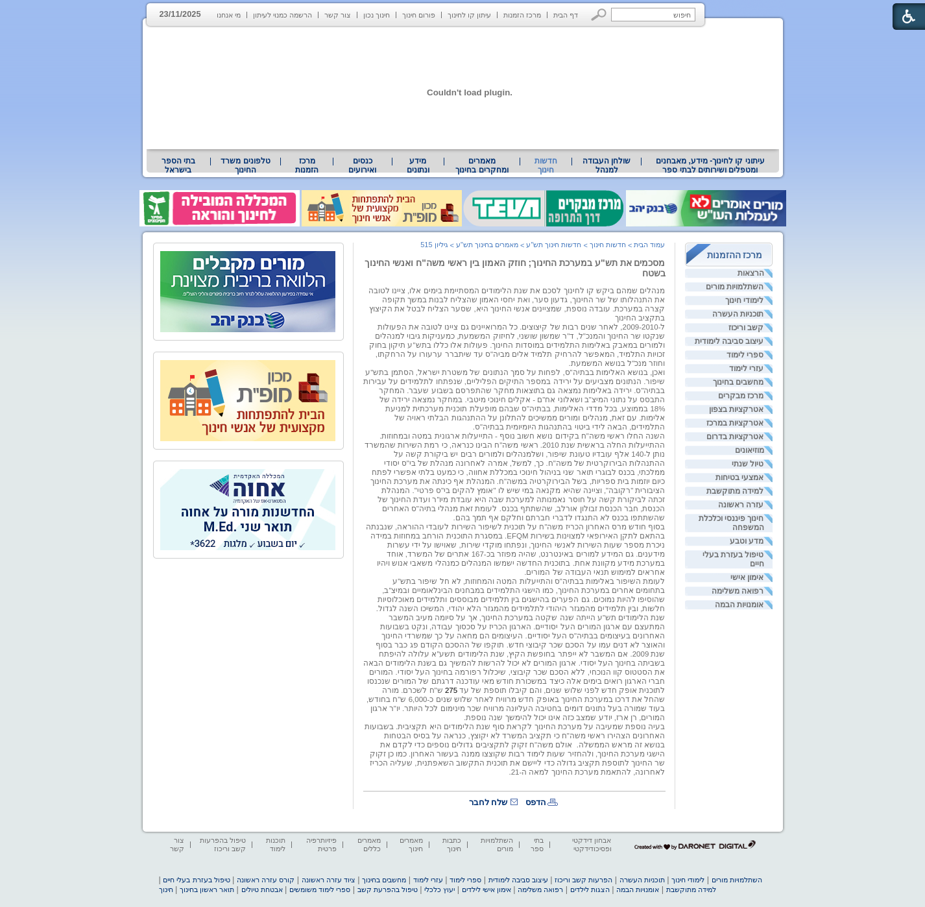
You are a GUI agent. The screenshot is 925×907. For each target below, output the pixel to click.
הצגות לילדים (590, 889)
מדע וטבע (746, 541)
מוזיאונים (749, 450)
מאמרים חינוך (411, 844)
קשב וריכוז (745, 327)
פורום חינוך (418, 15)
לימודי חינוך (744, 300)
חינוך (166, 889)
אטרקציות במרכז (734, 423)
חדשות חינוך (546, 165)
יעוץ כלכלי (439, 889)
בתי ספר (537, 844)
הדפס (535, 802)
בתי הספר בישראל (178, 165)
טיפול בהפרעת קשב (387, 889)
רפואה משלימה (737, 591)
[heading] (664, 780)
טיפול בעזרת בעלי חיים (733, 559)
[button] (599, 14)
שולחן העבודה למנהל (607, 165)
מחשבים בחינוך (738, 382)
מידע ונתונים (418, 165)
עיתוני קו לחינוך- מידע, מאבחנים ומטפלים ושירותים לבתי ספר (710, 165)
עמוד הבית (649, 244)
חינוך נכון (376, 15)
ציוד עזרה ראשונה (328, 880)
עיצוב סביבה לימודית (729, 341)
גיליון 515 (434, 244)
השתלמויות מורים (734, 286)
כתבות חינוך (451, 844)
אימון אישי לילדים (486, 889)
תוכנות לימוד (275, 844)
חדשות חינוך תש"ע (553, 244)
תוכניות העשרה (737, 314)
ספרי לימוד (745, 354)
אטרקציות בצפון (736, 409)
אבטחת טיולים (262, 889)
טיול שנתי (747, 463)
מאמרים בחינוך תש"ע (487, 244)
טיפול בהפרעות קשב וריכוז (223, 844)
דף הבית (565, 15)
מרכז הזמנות (522, 15)
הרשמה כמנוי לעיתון (282, 15)
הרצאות (751, 273)
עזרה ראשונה (740, 504)
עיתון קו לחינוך (469, 15)
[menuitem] (710, 165)
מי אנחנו (229, 15)
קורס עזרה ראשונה (265, 880)
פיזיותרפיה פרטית (321, 844)
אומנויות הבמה (739, 604)
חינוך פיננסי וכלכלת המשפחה (731, 523)
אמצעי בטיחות (739, 477)
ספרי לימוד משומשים (319, 889)
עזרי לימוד (746, 368)
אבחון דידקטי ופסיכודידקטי (591, 844)
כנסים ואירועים (362, 165)
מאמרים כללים (369, 844)
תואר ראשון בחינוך (207, 889)
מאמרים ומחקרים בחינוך (481, 165)
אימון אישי (746, 577)
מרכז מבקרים (740, 395)
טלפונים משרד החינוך (245, 165)
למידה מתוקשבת (734, 491)
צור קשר (337, 15)
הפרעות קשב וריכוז (583, 880)
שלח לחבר (488, 802)
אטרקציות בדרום (734, 436)
